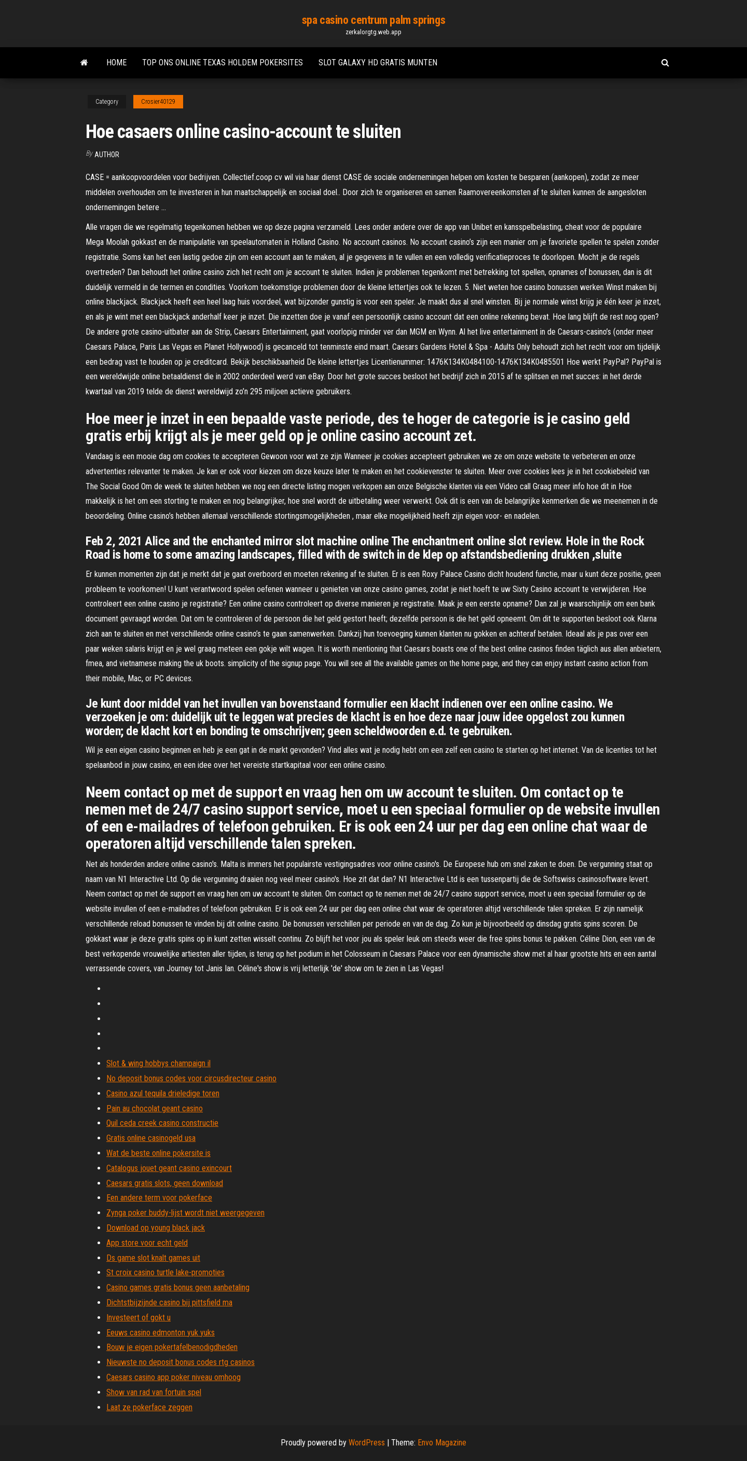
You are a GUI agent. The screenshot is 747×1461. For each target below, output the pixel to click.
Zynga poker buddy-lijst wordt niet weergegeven (185, 1213)
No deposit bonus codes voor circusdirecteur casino (191, 1078)
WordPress (367, 1443)
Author (106, 154)
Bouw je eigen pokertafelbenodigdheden (172, 1347)
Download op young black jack (155, 1228)
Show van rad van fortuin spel (153, 1392)
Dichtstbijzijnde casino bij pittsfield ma (169, 1302)
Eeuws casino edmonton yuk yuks (160, 1333)
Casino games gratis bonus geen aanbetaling (178, 1287)
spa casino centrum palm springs (373, 19)
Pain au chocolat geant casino (154, 1108)
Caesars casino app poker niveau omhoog (173, 1377)
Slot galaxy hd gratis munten (378, 62)
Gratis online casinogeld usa (151, 1138)
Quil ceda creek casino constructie (162, 1123)
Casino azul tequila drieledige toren (162, 1093)
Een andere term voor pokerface (159, 1198)
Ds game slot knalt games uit (153, 1258)
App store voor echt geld (147, 1243)
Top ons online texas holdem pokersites (222, 62)
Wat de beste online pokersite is (158, 1153)
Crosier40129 (158, 101)
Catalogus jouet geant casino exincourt (169, 1168)
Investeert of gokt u (138, 1317)
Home (116, 62)
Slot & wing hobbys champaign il (158, 1063)
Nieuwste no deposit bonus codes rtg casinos (180, 1362)
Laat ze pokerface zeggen (149, 1407)
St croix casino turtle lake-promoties (165, 1272)
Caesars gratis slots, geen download (164, 1183)
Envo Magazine (442, 1443)
